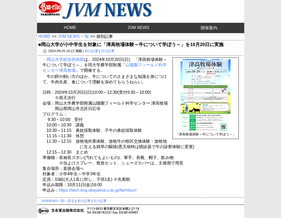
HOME (70, 27)
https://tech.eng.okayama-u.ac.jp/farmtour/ (98, 190)
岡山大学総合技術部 (65, 59)
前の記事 (91, 51)
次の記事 (107, 51)
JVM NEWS (138, 27)
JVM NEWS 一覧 (73, 36)
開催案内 (209, 28)
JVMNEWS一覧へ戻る (58, 201)
